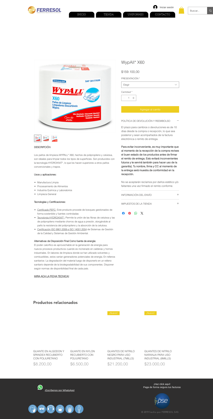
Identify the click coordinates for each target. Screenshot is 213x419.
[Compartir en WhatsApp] (136, 213)
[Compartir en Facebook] (123, 213)
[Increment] (134, 98)
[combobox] (150, 85)
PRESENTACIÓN (130, 78)
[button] (181, 10)
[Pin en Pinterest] (130, 213)
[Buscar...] (195, 10)
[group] (106, 341)
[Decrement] (124, 98)
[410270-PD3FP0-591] (40, 387)
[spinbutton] (129, 98)
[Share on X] (142, 213)
